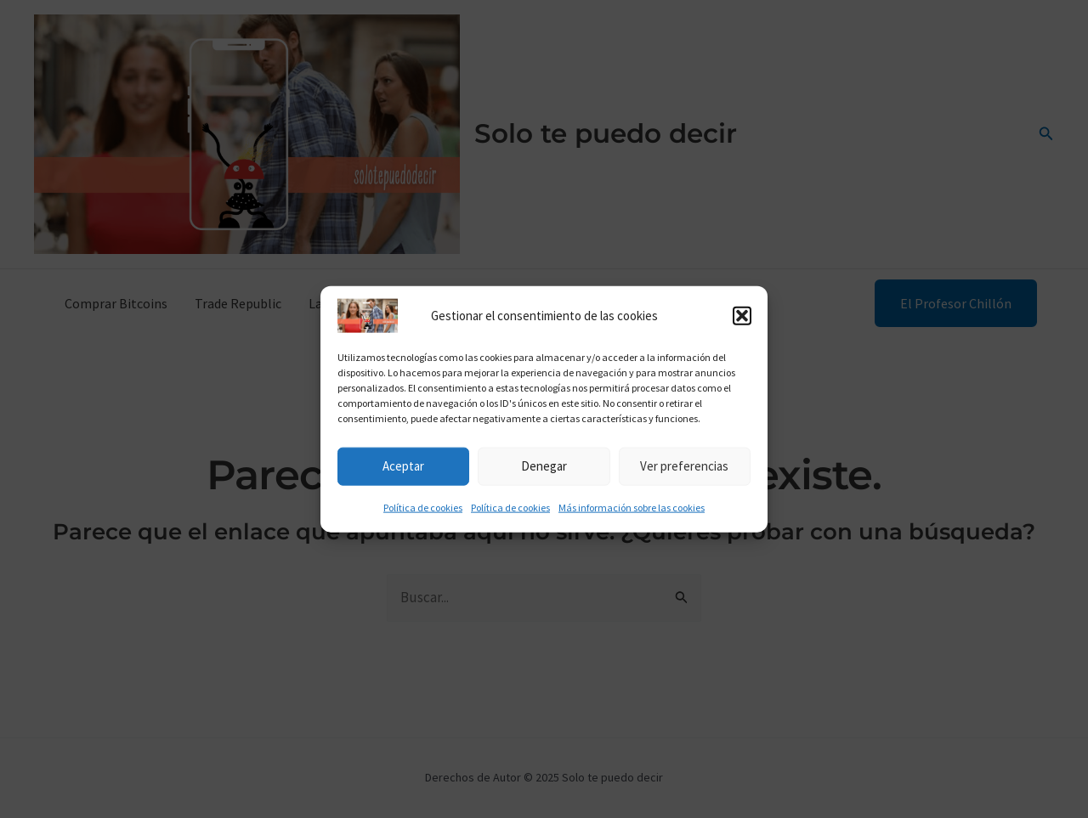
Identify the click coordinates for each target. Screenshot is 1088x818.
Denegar (544, 470)
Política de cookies (422, 511)
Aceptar (403, 470)
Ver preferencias (684, 470)
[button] (742, 319)
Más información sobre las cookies (631, 511)
